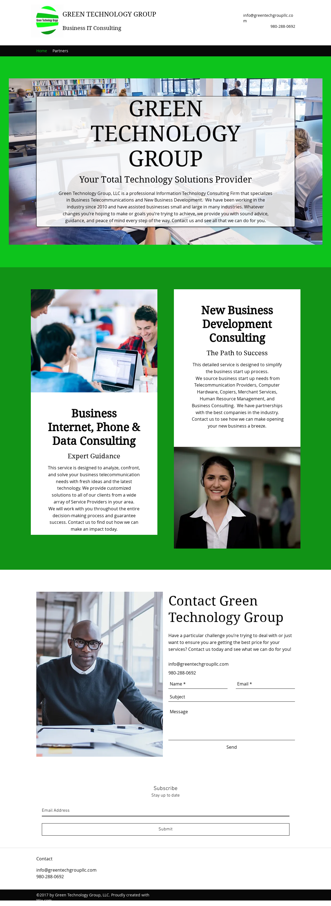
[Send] (231, 747)
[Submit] (165, 829)
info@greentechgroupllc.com (198, 664)
